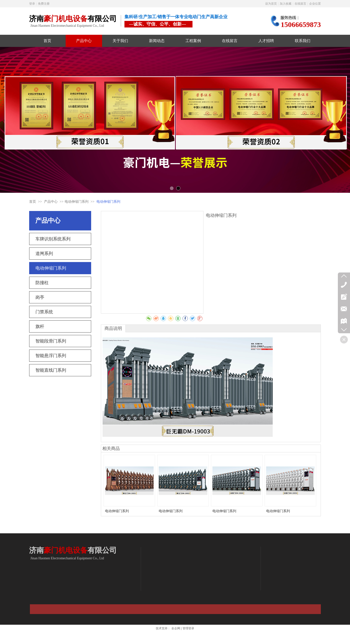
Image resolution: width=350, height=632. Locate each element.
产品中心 (51, 201)
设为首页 (271, 3)
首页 (32, 201)
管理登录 (188, 628)
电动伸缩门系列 (76, 201)
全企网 (175, 628)
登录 (32, 3)
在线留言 (300, 3)
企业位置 (315, 3)
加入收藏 (285, 3)
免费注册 (44, 3)
